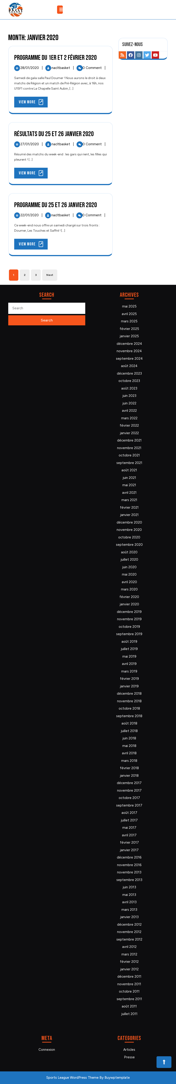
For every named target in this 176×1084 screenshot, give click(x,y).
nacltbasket (61, 68)
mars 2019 (129, 671)
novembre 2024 (129, 351)
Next (49, 275)
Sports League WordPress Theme (72, 1078)
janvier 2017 (129, 850)
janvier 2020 (129, 604)
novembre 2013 (129, 872)
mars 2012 (129, 954)
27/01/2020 (30, 144)
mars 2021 (129, 500)
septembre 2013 (129, 880)
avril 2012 (129, 947)
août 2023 (129, 388)
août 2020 (129, 552)
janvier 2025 (129, 336)
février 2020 (129, 597)
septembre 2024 (129, 359)
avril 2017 (129, 835)
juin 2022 (129, 403)
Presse (129, 1057)
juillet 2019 (129, 649)
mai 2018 (129, 746)
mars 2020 (129, 589)
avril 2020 (129, 582)
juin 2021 (129, 478)
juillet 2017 (129, 820)
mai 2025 (129, 306)
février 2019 (129, 679)
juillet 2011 (129, 1014)
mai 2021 (129, 485)
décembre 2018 (129, 694)
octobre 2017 (129, 798)
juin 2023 (129, 396)
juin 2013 (129, 887)
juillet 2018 (129, 731)
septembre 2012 (129, 939)
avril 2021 (129, 493)
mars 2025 (129, 321)
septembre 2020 (129, 545)
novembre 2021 (129, 448)
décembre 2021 (129, 440)
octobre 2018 (129, 708)
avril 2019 (129, 664)
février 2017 (129, 842)
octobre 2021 (129, 455)
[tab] (60, 9)
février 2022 (129, 425)
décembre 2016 (129, 857)
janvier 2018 (129, 776)
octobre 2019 (129, 627)
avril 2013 (129, 902)
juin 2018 (129, 738)
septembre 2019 (129, 634)
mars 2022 (129, 418)
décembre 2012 (129, 924)
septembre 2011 (129, 999)
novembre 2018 (129, 701)
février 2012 (129, 962)
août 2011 (129, 1006)
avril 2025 (129, 314)
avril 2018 (129, 753)
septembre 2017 (129, 805)
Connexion (46, 1050)
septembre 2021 (129, 463)
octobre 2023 (129, 381)
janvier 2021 (129, 515)
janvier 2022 (129, 433)
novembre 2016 (129, 865)
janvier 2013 (129, 917)
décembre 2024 (129, 344)
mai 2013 (129, 895)
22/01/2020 (30, 215)
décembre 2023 (129, 373)
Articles (129, 1050)
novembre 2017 (129, 790)
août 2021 (129, 470)
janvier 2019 (129, 686)
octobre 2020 (129, 537)
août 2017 (129, 813)
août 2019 (129, 641)
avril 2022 (129, 411)
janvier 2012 (129, 969)
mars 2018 (129, 761)
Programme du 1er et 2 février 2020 (55, 58)
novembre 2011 (129, 984)
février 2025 (129, 329)
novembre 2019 (129, 619)
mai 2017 (129, 828)
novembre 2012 (129, 932)
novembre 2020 (129, 530)
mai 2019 (129, 656)
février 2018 (129, 768)
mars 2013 (129, 910)
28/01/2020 (30, 68)
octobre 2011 (129, 991)
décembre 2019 (129, 612)
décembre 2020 (129, 522)
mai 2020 (129, 574)
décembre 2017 (129, 783)
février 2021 (129, 507)
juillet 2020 (129, 559)
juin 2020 (129, 567)
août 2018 (129, 723)
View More (33, 103)
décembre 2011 (129, 976)
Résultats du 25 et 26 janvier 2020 (54, 134)
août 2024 (129, 366)
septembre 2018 (129, 716)
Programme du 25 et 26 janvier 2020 (55, 205)
